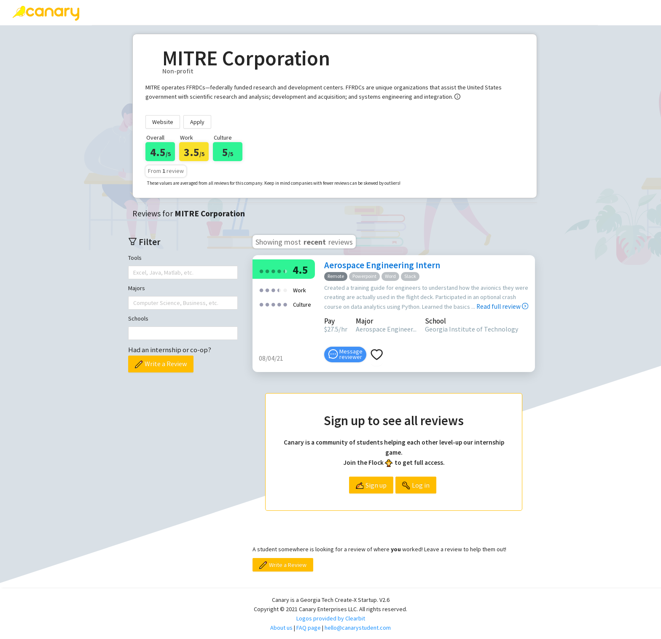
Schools (138, 318)
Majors (136, 288)
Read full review (502, 306)
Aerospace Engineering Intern (382, 265)
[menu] (345, 12)
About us (281, 627)
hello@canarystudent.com (358, 627)
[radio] (261, 270)
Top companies (244, 12)
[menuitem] (117, 12)
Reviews (116, 12)
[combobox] (134, 272)
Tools (135, 258)
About (351, 12)
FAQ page (308, 627)
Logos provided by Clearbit (330, 618)
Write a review (175, 12)
